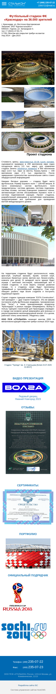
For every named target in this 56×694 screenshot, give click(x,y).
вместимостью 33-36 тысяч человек (37, 162)
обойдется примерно (27, 168)
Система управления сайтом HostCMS (28, 690)
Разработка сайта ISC (28, 685)
